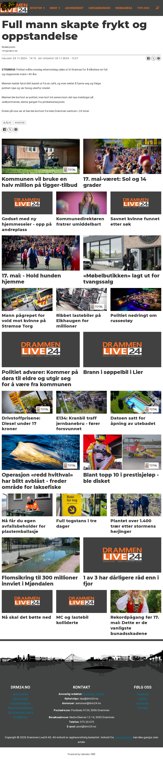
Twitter (142, 698)
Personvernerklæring (20, 707)
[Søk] (157, 8)
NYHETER (36, 8)
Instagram (142, 703)
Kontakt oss (20, 716)
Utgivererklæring (20, 703)
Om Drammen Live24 (20, 712)
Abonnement (20, 698)
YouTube (143, 707)
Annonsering (20, 694)
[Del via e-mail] (158, 58)
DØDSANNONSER (99, 8)
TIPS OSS (143, 8)
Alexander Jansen (93, 694)
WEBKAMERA (123, 8)
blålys (7, 122)
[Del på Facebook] (148, 58)
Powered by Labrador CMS (81, 754)
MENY (53, 8)
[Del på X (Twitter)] (153, 58)
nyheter (20, 122)
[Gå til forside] (13, 8)
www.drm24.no (123, 737)
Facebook (143, 694)
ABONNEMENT (74, 8)
